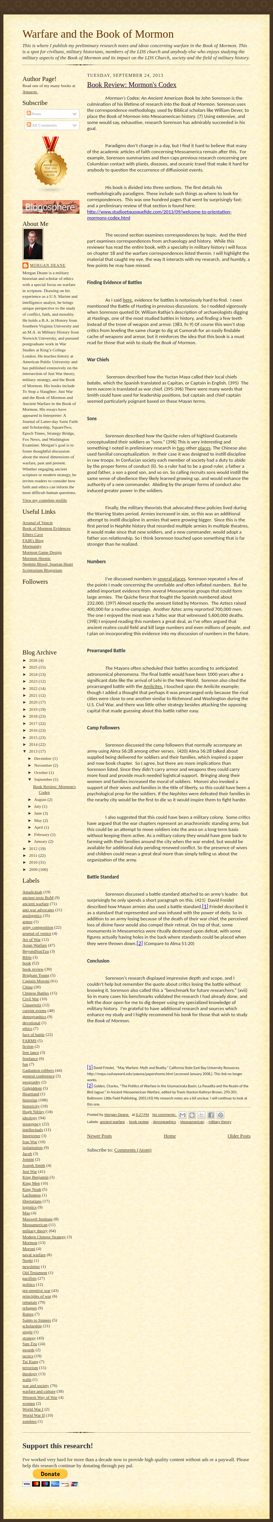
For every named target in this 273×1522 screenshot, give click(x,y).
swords (28, 1349)
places (204, 448)
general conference (38, 1076)
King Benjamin (35, 1177)
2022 (33, 688)
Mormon (29, 1242)
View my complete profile (44, 500)
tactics (27, 1356)
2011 (33, 855)
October (41, 772)
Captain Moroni (35, 981)
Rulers (27, 1314)
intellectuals (32, 1129)
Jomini (28, 1159)
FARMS (29, 1040)
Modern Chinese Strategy (44, 1236)
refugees (29, 1308)
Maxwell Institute (37, 1219)
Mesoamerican (35, 1224)
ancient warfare (35, 903)
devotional (31, 1022)
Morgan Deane (47, 265)
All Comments (42, 125)
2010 (33, 862)
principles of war (36, 1296)
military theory (35, 1230)
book (26, 963)
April (39, 827)
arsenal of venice (36, 933)
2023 (33, 681)
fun (25, 1064)
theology (29, 1373)
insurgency (31, 1124)
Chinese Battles (35, 993)
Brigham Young (35, 975)
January (41, 841)
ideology (29, 1117)
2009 (33, 869)
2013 (33, 751)
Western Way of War (39, 1397)
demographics (34, 1016)
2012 (33, 848)
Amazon (30, 91)
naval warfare (34, 1254)
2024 (33, 674)
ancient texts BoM (38, 897)
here (127, 300)
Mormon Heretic (36, 558)
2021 (33, 695)
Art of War (31, 939)
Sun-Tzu (29, 1343)
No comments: (164, 1114)
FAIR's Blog (33, 540)
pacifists (29, 1278)
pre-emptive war (36, 1290)
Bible (27, 957)
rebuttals (29, 1302)
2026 (33, 660)
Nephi (27, 1260)
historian (29, 1100)
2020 (33, 702)
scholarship (32, 1325)
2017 (33, 723)
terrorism (30, 1367)
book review (33, 969)
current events (34, 1010)
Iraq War (29, 1141)
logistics (29, 1207)
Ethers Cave (32, 534)
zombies (29, 1421)
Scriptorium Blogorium (42, 570)
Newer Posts (99, 1136)
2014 (33, 744)
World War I (32, 1409)
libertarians (31, 1201)
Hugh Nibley (33, 1111)
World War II (33, 1415)
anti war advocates (38, 909)
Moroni (28, 1248)
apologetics (32, 915)
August (41, 799)
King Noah (31, 1189)
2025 (33, 667)
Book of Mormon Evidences (46, 528)
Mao (26, 1213)
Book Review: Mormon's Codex (131, 85)
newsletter (31, 1266)
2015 (33, 737)
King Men (31, 1183)
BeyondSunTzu (35, 951)
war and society (35, 1385)
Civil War (30, 998)
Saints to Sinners (36, 1320)
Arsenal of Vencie (37, 522)
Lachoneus (31, 1195)
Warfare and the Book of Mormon (98, 34)
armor (27, 921)
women (28, 1403)
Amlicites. (153, 686)
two (180, 448)
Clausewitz (31, 1004)
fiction (27, 1046)
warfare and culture (39, 1391)
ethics (27, 1028)
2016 (33, 730)
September (44, 779)
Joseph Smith (33, 1165)
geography (31, 1082)
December (43, 758)
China (27, 987)
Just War (29, 1171)
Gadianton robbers (38, 1070)
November (43, 765)
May (38, 820)
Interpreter (31, 1135)
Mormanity (31, 546)
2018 (33, 716)
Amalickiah (32, 892)
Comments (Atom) (133, 1150)
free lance (30, 1052)
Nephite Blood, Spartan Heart (47, 564)
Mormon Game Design (42, 552)
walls (27, 1379)
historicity (31, 1106)
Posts (34, 113)
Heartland (30, 1093)
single (27, 1332)
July (38, 806)
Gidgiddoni (32, 1088)
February (42, 834)
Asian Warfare (34, 945)
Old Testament (34, 1272)
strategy (29, 1338)
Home (170, 1136)
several (165, 578)
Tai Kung (30, 1361)
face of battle (33, 1034)
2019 (33, 709)
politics (28, 1284)
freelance (30, 1058)
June (38, 813)
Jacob (27, 1153)
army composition (37, 927)
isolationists (32, 1147)
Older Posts (239, 1136)
